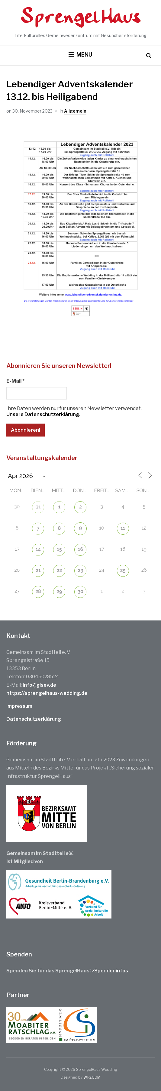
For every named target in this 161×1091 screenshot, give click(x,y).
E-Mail (15, 381)
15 (59, 549)
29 (59, 591)
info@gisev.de (39, 685)
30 (80, 591)
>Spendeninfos (110, 971)
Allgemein (75, 110)
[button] (80, 54)
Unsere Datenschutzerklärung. (43, 414)
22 (59, 570)
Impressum (19, 706)
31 (38, 507)
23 (80, 570)
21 (38, 570)
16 (80, 549)
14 (38, 549)
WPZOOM (91, 1077)
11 (123, 528)
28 (38, 591)
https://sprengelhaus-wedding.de (46, 693)
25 (123, 570)
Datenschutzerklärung (33, 719)
